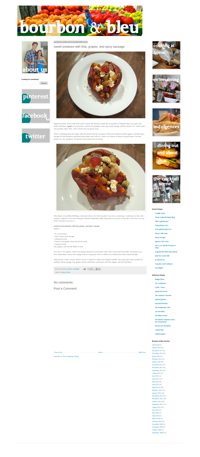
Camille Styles (160, 213)
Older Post (142, 352)
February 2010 (157, 421)
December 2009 (157, 424)
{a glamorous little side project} (166, 252)
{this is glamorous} (161, 221)
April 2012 (155, 384)
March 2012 (156, 387)
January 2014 (156, 348)
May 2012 (155, 382)
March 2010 (156, 418)
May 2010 (155, 413)
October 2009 (156, 430)
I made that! (159, 330)
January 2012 (156, 393)
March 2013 (156, 356)
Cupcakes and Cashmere (164, 264)
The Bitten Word (161, 316)
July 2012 (155, 376)
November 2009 (157, 427)
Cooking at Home (65, 272)
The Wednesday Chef (162, 307)
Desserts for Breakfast (163, 326)
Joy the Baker (160, 311)
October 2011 (156, 402)
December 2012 (157, 365)
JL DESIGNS (160, 260)
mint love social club (162, 256)
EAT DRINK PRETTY (163, 229)
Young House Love (161, 225)
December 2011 (157, 396)
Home (100, 352)
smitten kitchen (160, 299)
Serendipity (159, 268)
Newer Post (58, 352)
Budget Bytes (159, 279)
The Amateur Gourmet (163, 295)
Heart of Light (160, 237)
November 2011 (157, 399)
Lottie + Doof (159, 287)
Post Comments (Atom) (71, 356)
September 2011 (157, 404)
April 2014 (155, 345)
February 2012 (157, 390)
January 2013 (156, 362)
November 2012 (157, 367)
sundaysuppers (160, 334)
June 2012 (155, 379)
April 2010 (155, 416)
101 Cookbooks (160, 283)
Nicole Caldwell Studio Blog (165, 217)
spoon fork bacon (161, 291)
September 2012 (157, 370)
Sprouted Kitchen (161, 303)
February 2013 (157, 359)
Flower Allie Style (161, 233)
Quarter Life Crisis (162, 241)
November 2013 (157, 353)
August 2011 (156, 407)
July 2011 (155, 410)
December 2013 (157, 351)
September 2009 (157, 433)
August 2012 (156, 373)
